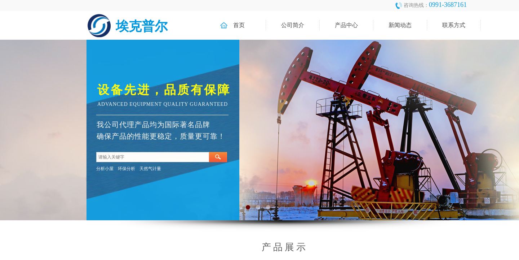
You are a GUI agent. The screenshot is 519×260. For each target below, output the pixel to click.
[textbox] (152, 157)
